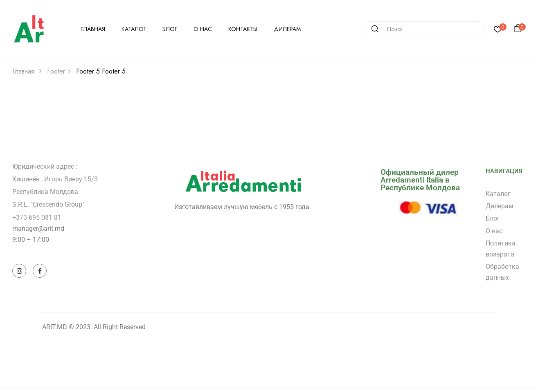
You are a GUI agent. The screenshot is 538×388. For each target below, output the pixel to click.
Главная (23, 71)
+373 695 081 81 (36, 217)
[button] (519, 28)
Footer (56, 71)
